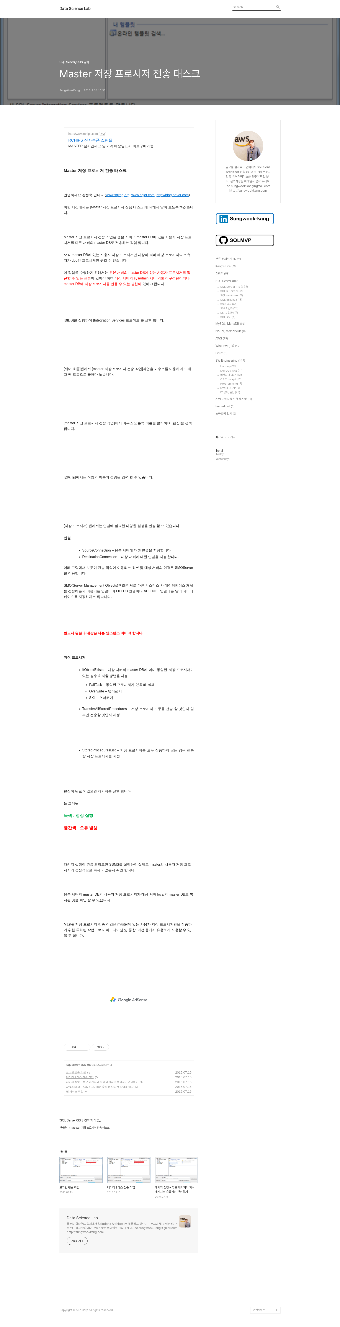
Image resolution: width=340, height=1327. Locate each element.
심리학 (222, 274)
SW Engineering (230, 361)
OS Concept (231, 379)
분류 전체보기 (228, 259)
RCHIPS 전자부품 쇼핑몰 (90, 140)
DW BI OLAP (230, 388)
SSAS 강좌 (229, 308)
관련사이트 (259, 1310)
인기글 (231, 437)
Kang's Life (226, 266)
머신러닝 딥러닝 (231, 375)
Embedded (225, 406)
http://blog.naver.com (173, 195)
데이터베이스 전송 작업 (80, 1077)
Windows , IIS (228, 346)
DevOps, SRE (231, 370)
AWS (222, 338)
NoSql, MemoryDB (231, 331)
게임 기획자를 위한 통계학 (234, 399)
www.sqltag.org (118, 195)
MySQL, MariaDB (230, 324)
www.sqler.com (143, 195)
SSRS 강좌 (229, 312)
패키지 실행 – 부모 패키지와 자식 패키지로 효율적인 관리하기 (102, 1082)
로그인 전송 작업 (76, 1072)
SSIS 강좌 (86, 1064)
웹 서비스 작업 (74, 1091)
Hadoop (228, 366)
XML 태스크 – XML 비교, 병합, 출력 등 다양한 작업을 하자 (100, 1086)
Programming (231, 383)
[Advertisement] (129, 999)
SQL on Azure (231, 295)
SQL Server (72, 1064)
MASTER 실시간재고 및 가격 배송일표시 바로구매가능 (111, 146)
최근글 (219, 437)
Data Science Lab (74, 9)
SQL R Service (231, 291)
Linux (221, 353)
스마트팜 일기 (226, 414)
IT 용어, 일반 (230, 392)
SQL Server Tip (234, 286)
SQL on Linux (231, 299)
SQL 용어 (227, 317)
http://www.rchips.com (83, 133)
